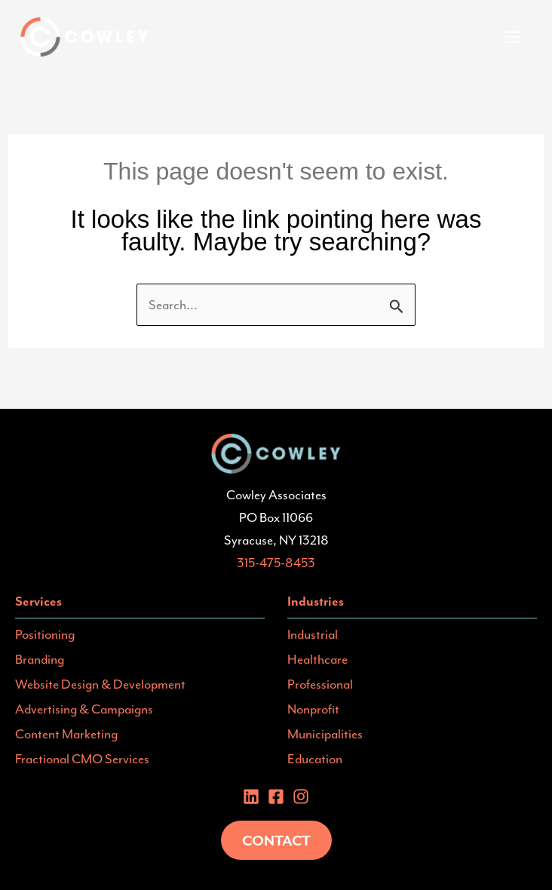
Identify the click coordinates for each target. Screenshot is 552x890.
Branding (39, 659)
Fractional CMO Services (82, 758)
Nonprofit (313, 709)
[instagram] (301, 796)
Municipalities (325, 734)
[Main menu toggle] (513, 37)
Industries (315, 601)
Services (38, 601)
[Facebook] (276, 796)
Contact (276, 840)
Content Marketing (66, 734)
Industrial (312, 634)
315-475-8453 (276, 562)
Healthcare (317, 659)
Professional (320, 684)
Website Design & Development (100, 684)
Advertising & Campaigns (84, 709)
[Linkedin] (251, 796)
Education (314, 758)
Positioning (45, 634)
